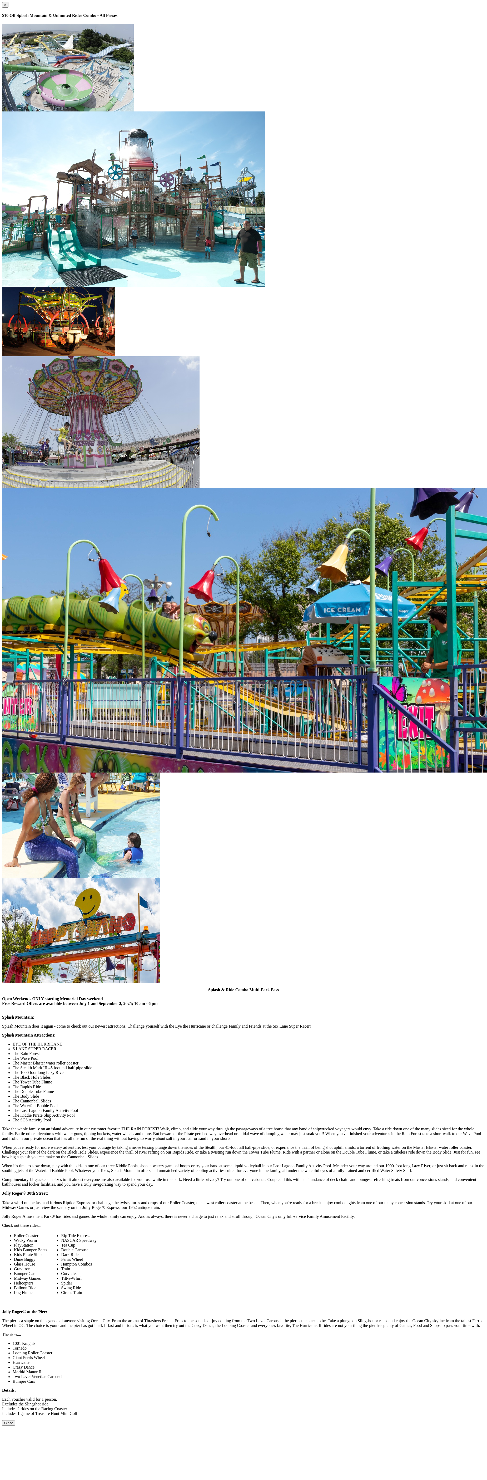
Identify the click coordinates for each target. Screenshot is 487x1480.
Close (8, 1423)
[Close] (5, 5)
